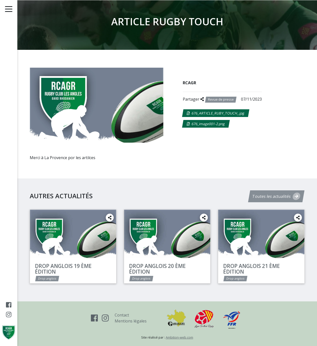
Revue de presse (221, 99)
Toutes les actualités (276, 196)
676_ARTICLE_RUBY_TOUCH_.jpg (216, 113)
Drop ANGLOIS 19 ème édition (63, 268)
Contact (122, 315)
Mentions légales (131, 321)
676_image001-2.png (206, 123)
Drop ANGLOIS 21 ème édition (251, 268)
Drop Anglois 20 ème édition (157, 268)
